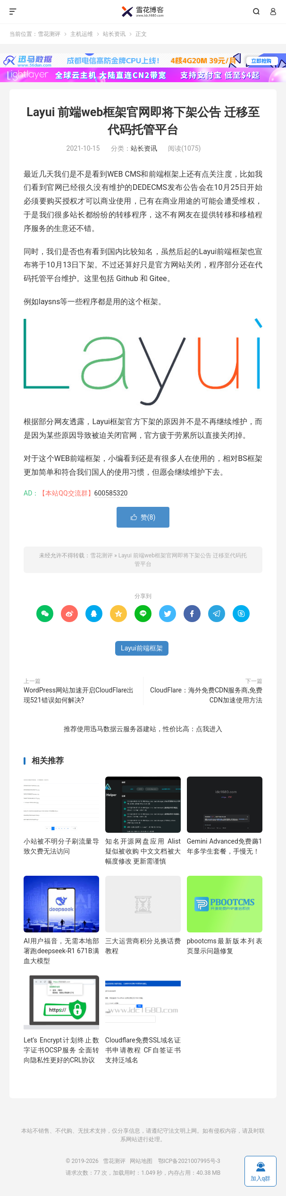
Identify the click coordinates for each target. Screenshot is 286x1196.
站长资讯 (114, 34)
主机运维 (81, 34)
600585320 (111, 493)
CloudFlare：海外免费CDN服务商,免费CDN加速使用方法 (206, 695)
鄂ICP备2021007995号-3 (189, 1161)
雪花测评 (143, 11)
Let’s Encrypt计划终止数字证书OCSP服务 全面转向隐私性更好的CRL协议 (61, 1050)
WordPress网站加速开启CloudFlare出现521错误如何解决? (79, 695)
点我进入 (209, 729)
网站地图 (141, 1161)
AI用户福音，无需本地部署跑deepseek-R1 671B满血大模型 (61, 951)
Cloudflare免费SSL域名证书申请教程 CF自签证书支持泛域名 (143, 1050)
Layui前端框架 (142, 648)
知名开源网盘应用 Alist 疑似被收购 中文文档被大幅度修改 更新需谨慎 (143, 851)
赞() (143, 517)
